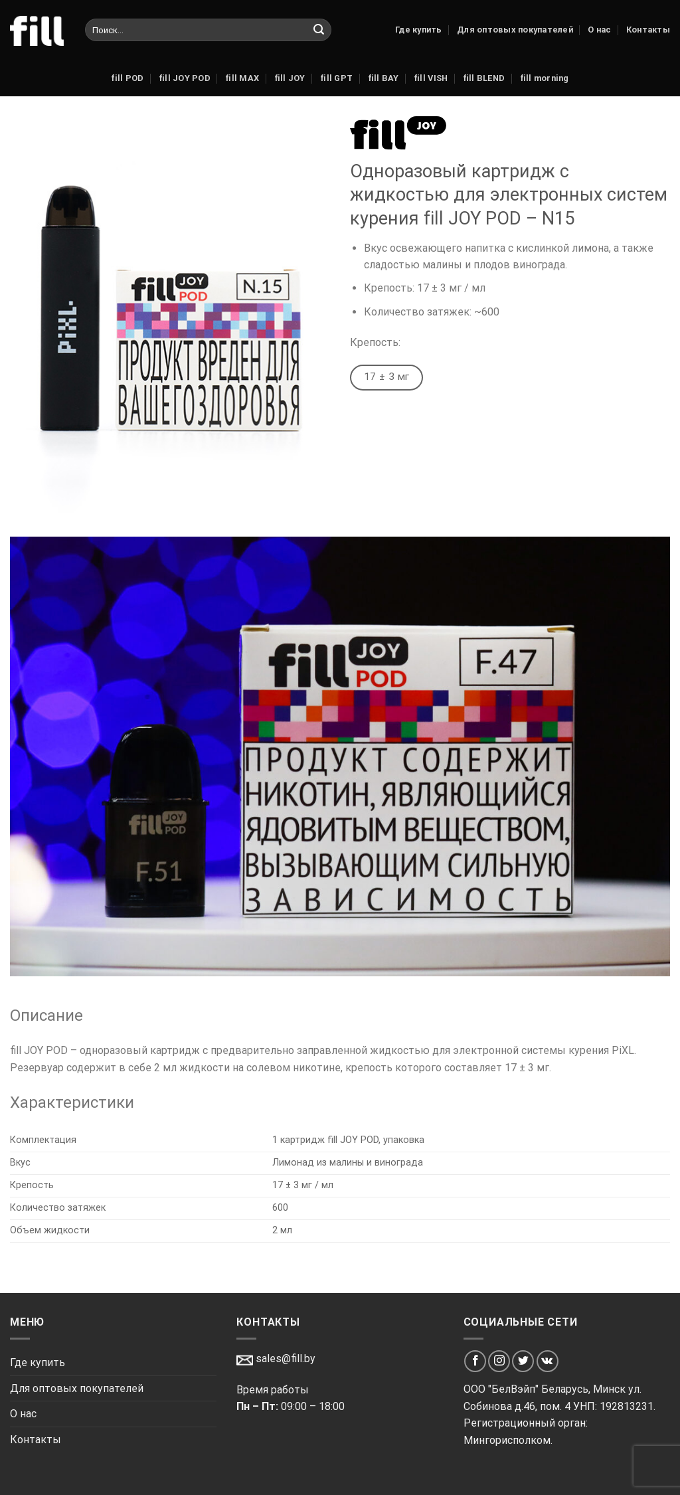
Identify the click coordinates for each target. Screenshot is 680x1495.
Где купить (418, 30)
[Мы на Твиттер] (523, 1361)
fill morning (544, 78)
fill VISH (431, 78)
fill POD (127, 78)
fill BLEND (484, 78)
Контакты (648, 30)
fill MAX (242, 78)
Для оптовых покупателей (515, 30)
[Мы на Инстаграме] (499, 1361)
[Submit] (318, 30)
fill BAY (383, 78)
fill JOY (289, 78)
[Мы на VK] (547, 1361)
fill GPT (336, 78)
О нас (599, 30)
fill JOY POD (185, 78)
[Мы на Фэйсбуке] (475, 1361)
